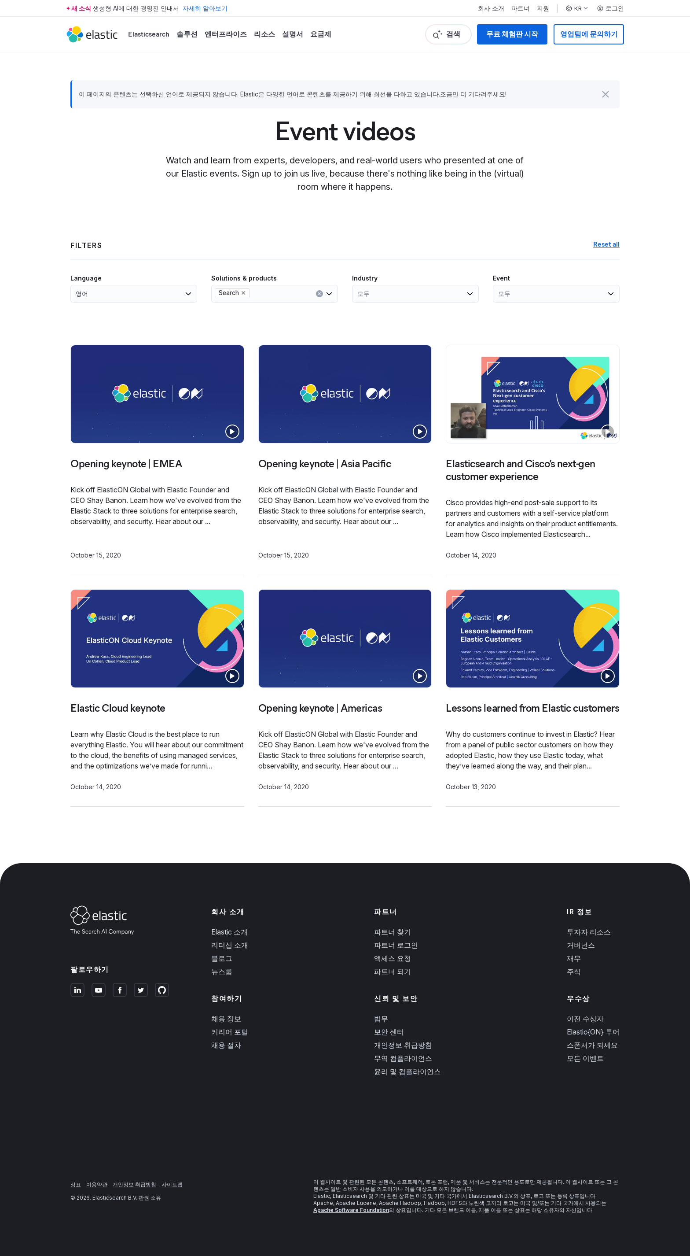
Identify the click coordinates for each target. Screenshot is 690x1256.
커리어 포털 (229, 1031)
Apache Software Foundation (351, 1210)
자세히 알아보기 (205, 8)
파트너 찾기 (392, 931)
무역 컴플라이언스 (403, 1058)
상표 (75, 1184)
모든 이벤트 (585, 1058)
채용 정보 (226, 1018)
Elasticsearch (148, 34)
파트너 (520, 8)
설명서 (292, 34)
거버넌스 (581, 945)
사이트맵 (172, 1184)
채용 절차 (226, 1045)
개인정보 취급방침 (403, 1045)
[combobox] (253, 293)
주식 (574, 971)
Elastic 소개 (229, 931)
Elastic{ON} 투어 (593, 1031)
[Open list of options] (188, 293)
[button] (605, 94)
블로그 (221, 958)
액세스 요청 (392, 958)
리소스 (264, 34)
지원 (543, 8)
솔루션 (187, 34)
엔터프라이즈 (226, 34)
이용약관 (96, 1184)
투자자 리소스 (589, 931)
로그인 (610, 8)
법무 (381, 1018)
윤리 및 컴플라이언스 (407, 1071)
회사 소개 (491, 8)
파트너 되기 (392, 971)
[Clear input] (319, 293)
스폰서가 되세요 (592, 1045)
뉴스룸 (221, 971)
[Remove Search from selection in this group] (243, 293)
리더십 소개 (229, 945)
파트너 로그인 (396, 945)
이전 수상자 (585, 1018)
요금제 (320, 34)
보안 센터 (389, 1031)
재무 (574, 958)
